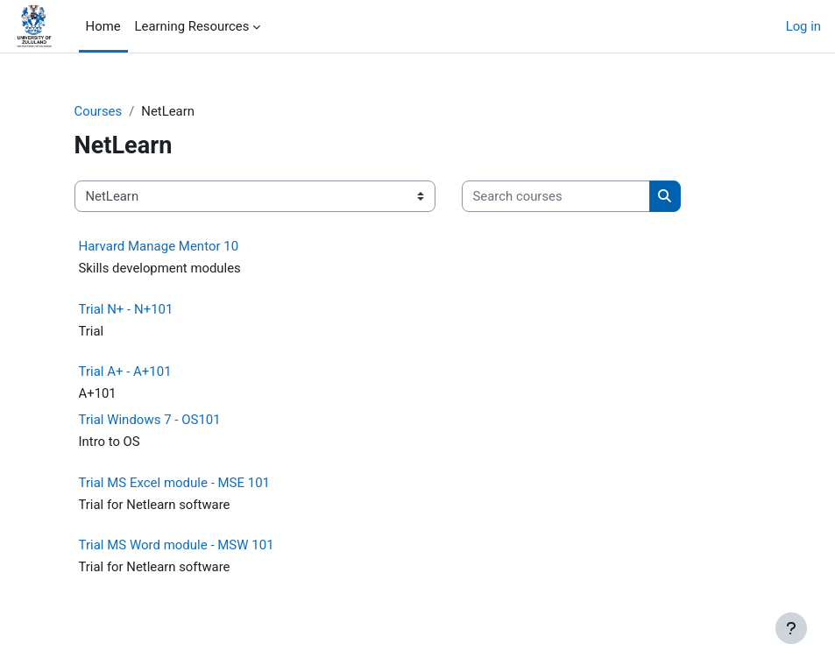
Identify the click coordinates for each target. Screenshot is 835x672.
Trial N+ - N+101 (126, 309)
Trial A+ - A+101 (125, 371)
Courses (98, 111)
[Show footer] (791, 628)
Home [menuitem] (103, 26)
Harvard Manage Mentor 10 (159, 246)
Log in (803, 26)
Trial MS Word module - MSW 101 (176, 545)
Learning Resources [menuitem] (192, 26)
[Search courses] (556, 196)
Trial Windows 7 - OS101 (150, 420)
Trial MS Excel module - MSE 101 (175, 483)
